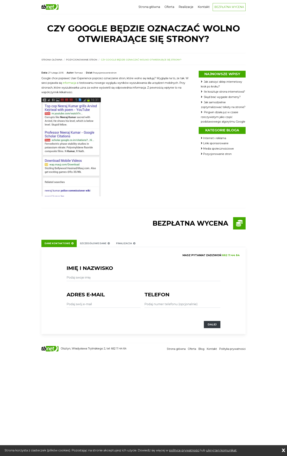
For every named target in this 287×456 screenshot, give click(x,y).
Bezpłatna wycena (229, 8)
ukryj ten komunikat (221, 450)
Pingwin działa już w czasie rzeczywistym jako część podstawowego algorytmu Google (223, 118)
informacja (69, 85)
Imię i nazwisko (90, 270)
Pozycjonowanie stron (81, 61)
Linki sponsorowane (215, 145)
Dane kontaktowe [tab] (59, 245)
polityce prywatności (184, 450)
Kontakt (204, 8)
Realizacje (186, 8)
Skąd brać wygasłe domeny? (222, 98)
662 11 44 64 (231, 257)
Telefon (156, 296)
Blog (201, 350)
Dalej (212, 326)
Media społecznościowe (218, 150)
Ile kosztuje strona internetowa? (224, 93)
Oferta (169, 8)
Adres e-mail (86, 296)
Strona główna (149, 8)
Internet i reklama (214, 140)
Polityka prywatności (232, 350)
